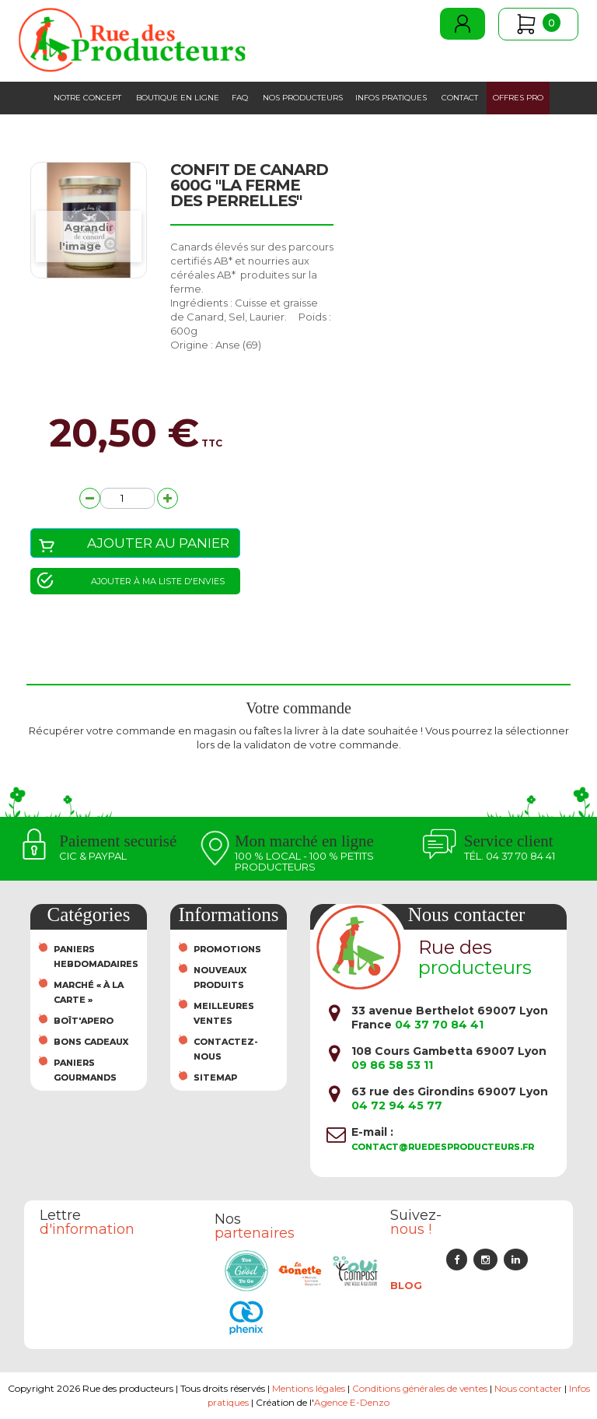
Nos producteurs (303, 98)
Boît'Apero (83, 1020)
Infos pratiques (391, 98)
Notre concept (87, 98)
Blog (406, 1285)
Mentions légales (307, 1388)
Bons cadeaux (91, 1041)
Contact (460, 98)
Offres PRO (518, 98)
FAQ (240, 98)
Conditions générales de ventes (419, 1388)
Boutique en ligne (177, 98)
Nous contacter (528, 1388)
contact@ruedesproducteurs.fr (442, 1146)
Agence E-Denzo (351, 1402)
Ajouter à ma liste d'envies (158, 581)
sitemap (215, 1077)
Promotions (227, 949)
